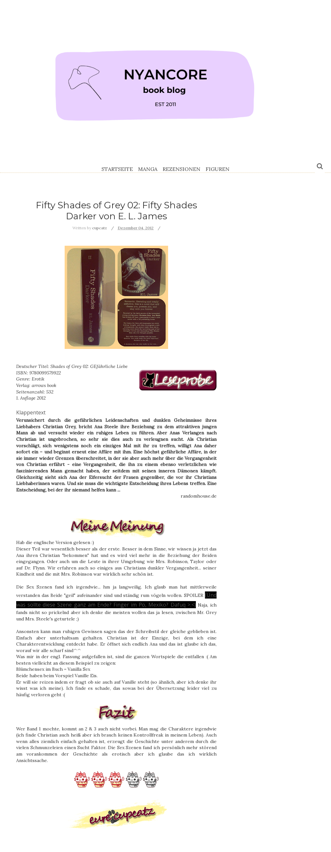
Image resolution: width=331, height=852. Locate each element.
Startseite (117, 169)
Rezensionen (181, 169)
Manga (147, 169)
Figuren (218, 169)
